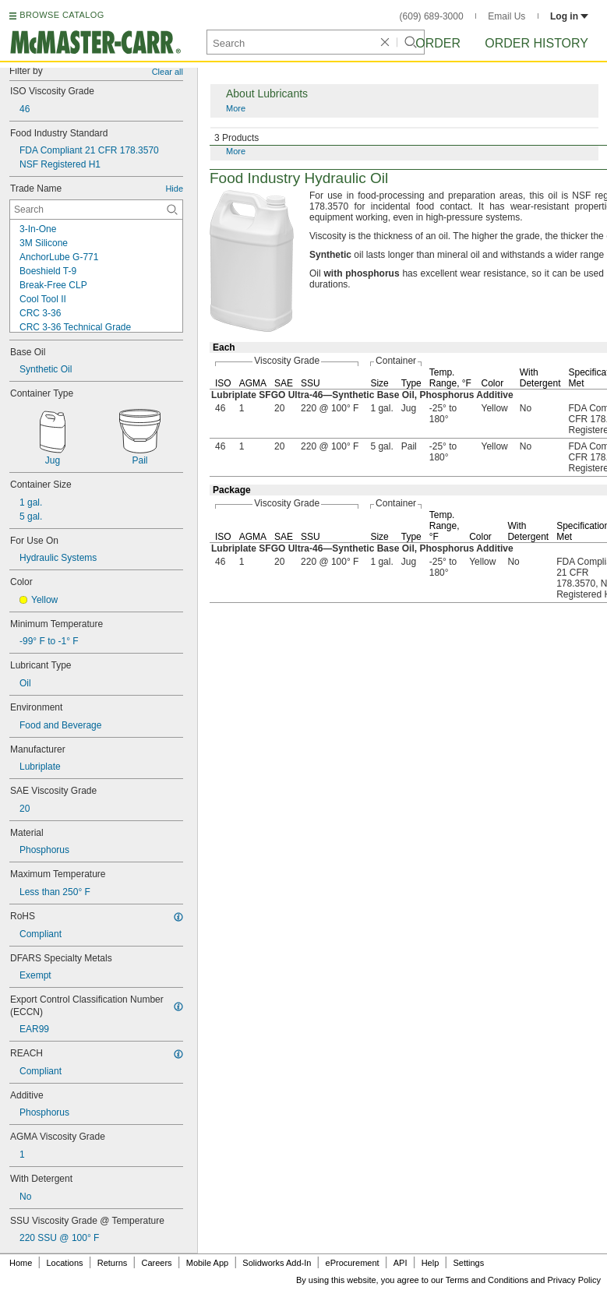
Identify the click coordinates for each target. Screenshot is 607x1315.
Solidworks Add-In (276, 1262)
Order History (536, 43)
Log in (569, 16)
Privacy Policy (574, 1280)
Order (438, 43)
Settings (468, 1262)
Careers (156, 1262)
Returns (112, 1262)
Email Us (506, 16)
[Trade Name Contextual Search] (96, 209)
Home (20, 1262)
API (400, 1262)
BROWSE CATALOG (61, 14)
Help (430, 1262)
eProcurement (352, 1262)
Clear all (167, 71)
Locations (65, 1262)
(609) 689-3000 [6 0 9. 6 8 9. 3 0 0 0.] (432, 16)
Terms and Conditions (487, 1280)
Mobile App (207, 1262)
